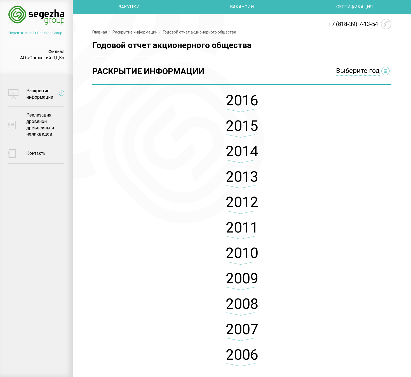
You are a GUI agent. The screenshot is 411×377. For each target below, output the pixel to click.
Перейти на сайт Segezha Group (35, 33)
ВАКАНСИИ (242, 7)
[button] (241, 105)
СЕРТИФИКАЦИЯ (354, 7)
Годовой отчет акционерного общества (199, 32)
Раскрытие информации (135, 32)
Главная (99, 32)
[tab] (241, 105)
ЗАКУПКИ (129, 7)
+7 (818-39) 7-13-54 (353, 24)
